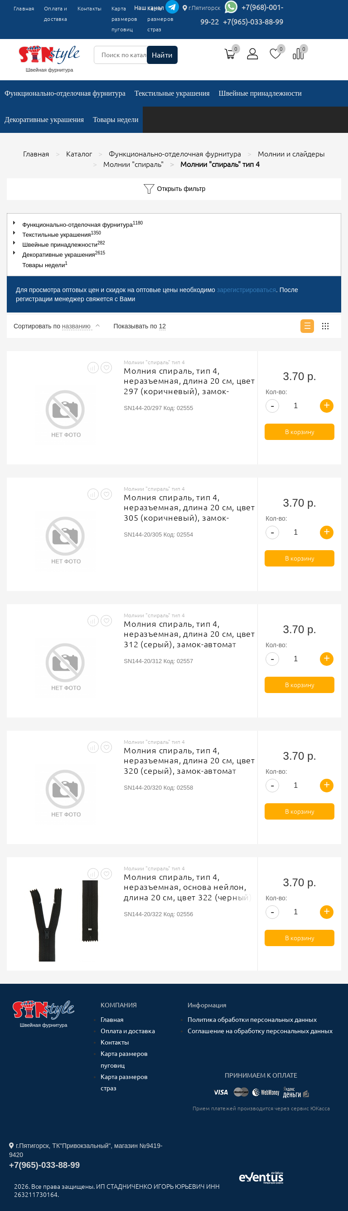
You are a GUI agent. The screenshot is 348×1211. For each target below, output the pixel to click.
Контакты (89, 8)
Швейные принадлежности (260, 93)
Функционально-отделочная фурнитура (65, 93)
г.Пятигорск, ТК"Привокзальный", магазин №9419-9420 (86, 1150)
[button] (16, 223)
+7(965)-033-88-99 (253, 22)
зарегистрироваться (246, 289)
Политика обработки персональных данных (252, 1019)
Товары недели (115, 119)
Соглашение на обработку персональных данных (260, 1031)
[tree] (174, 244)
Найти (162, 55)
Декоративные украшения (44, 119)
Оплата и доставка (55, 13)
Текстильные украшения (172, 93)
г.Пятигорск (202, 8)
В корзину (299, 431)
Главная (24, 8)
